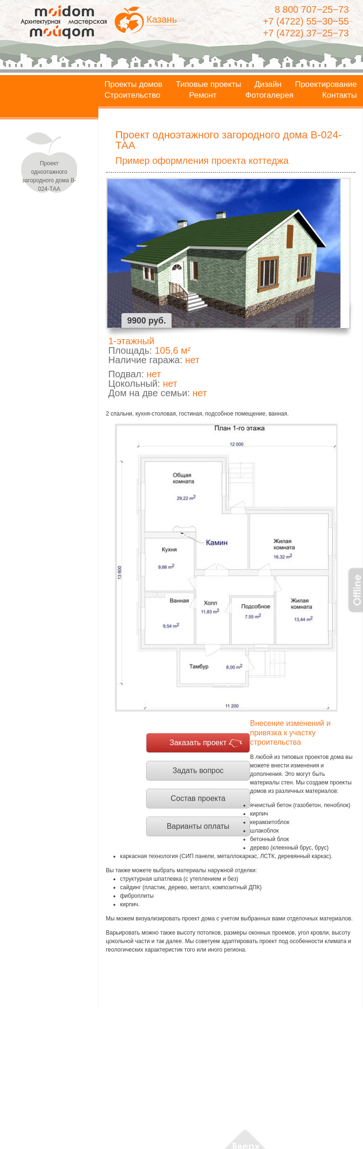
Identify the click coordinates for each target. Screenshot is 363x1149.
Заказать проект (198, 743)
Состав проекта (198, 798)
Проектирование (326, 84)
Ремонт (202, 95)
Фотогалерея (269, 95)
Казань (162, 19)
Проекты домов (133, 84)
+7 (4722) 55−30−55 (306, 21)
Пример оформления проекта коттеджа (202, 160)
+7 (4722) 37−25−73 (306, 33)
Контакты (339, 95)
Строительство (132, 95)
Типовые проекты (208, 84)
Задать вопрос (198, 770)
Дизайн (268, 84)
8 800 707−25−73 (312, 9)
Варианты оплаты (198, 826)
